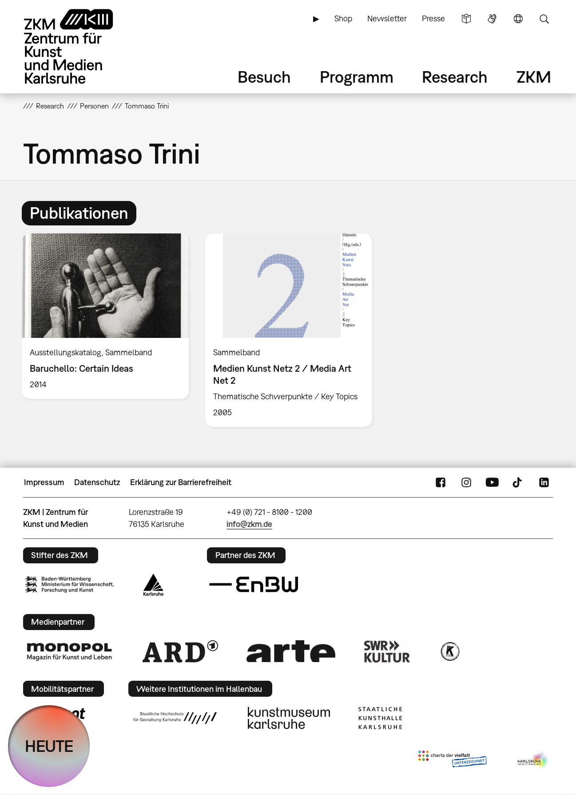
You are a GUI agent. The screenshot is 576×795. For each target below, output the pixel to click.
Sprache (518, 18)
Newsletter (387, 18)
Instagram (466, 482)
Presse (433, 18)
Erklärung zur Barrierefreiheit (180, 482)
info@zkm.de (249, 524)
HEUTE (49, 745)
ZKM (533, 76)
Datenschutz (97, 482)
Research (455, 76)
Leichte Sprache (466, 18)
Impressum (44, 482)
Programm (356, 76)
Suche (544, 18)
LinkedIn (544, 482)
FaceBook (440, 482)
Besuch (264, 76)
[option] (105, 316)
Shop (343, 18)
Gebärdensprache (492, 18)
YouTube (492, 482)
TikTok (518, 482)
